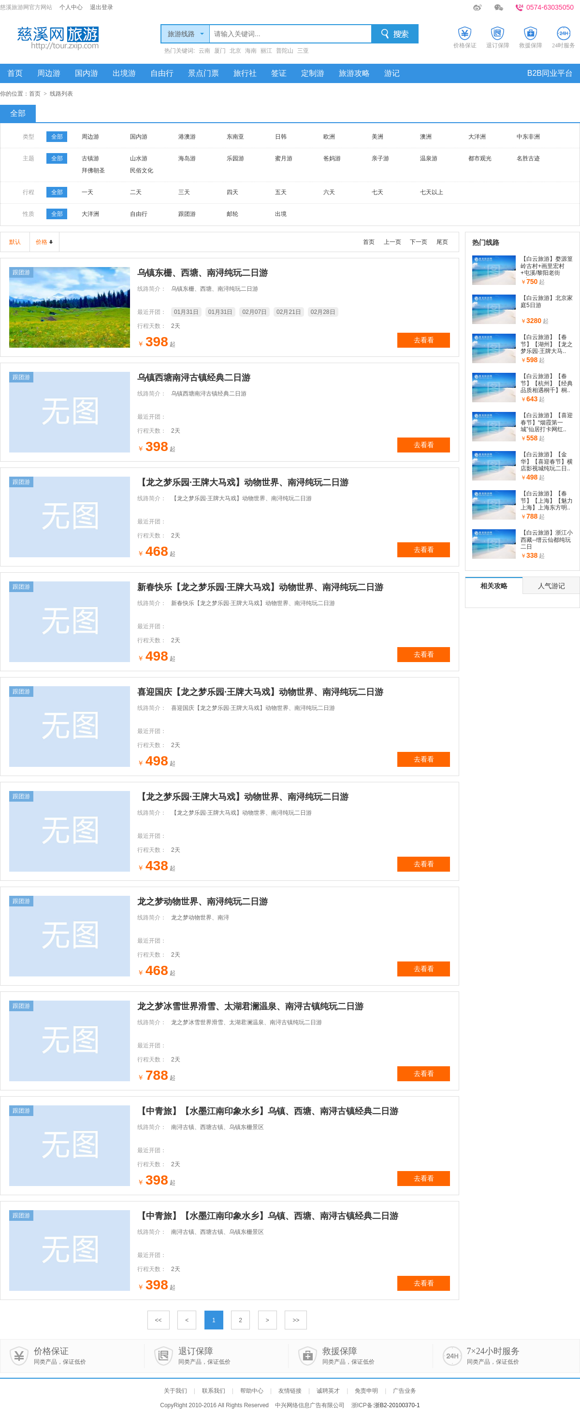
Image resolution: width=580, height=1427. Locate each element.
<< (158, 1320)
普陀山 (284, 50)
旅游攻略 (354, 73)
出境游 (124, 73)
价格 (41, 242)
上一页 (392, 242)
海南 (251, 50)
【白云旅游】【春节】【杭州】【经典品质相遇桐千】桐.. (547, 383)
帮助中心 (251, 1390)
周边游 (48, 73)
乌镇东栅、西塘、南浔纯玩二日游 (202, 273)
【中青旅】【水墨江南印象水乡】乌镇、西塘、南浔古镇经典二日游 (267, 1111)
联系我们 (213, 1390)
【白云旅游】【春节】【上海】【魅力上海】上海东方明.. (547, 500)
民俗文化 (141, 170)
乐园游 (235, 158)
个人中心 (71, 7)
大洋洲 (477, 136)
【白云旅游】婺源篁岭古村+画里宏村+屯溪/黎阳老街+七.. (547, 269)
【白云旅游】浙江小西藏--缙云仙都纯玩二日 (547, 539)
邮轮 (232, 214)
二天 (136, 192)
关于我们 (175, 1390)
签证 (279, 73)
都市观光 (480, 158)
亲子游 (380, 158)
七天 (377, 192)
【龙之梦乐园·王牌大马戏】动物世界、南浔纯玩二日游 (242, 482)
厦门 (220, 50)
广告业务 (404, 1390)
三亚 (303, 50)
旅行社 (245, 73)
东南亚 (235, 136)
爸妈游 (332, 158)
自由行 (162, 73)
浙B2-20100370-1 (397, 1405)
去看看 (424, 340)
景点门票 (203, 73)
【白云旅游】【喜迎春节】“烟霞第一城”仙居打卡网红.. (547, 422)
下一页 (418, 242)
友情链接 (290, 1390)
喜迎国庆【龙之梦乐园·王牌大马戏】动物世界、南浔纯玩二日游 (260, 692)
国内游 (86, 73)
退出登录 (101, 7)
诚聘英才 (328, 1390)
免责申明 (366, 1390)
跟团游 (187, 214)
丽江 (266, 50)
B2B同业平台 (550, 73)
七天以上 (431, 192)
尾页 (442, 242)
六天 (329, 192)
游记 (392, 73)
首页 (15, 73)
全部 (18, 113)
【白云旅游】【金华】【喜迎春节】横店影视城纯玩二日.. (547, 461)
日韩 (281, 136)
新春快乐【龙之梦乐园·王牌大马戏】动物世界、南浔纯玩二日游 (260, 587)
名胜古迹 (528, 158)
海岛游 (187, 158)
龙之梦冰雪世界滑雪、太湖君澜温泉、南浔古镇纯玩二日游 (250, 1006)
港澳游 (187, 136)
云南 (204, 50)
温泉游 (428, 158)
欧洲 (329, 136)
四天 (232, 192)
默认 (15, 242)
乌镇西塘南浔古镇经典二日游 (193, 377)
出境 (281, 214)
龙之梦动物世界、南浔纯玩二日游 (202, 901)
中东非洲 (528, 136)
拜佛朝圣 (93, 170)
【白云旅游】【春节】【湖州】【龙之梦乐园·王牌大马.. (547, 344)
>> (295, 1320)
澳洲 (426, 136)
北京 (235, 50)
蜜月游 (283, 158)
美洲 (377, 136)
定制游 (312, 73)
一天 (87, 192)
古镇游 (90, 158)
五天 (281, 192)
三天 (184, 192)
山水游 (138, 158)
